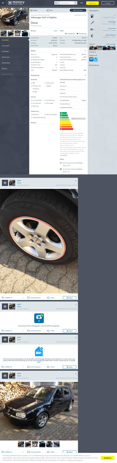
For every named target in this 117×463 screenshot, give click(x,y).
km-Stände (5, 51)
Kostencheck (6, 63)
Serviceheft (5, 46)
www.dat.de (63, 155)
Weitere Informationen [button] (75, 460)
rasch (55, 31)
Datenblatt (5, 40)
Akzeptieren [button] (107, 458)
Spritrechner (6, 57)
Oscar (19, 183)
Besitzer (4, 68)
